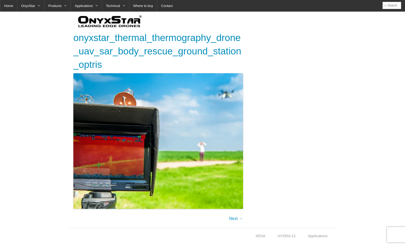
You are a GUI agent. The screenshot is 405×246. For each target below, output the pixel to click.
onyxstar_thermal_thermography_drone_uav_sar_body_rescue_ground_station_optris (157, 51)
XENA (260, 236)
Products (54, 6)
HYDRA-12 (286, 236)
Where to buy (143, 6)
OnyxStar (28, 6)
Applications (84, 6)
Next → (236, 218)
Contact (167, 6)
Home (8, 6)
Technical (113, 6)
